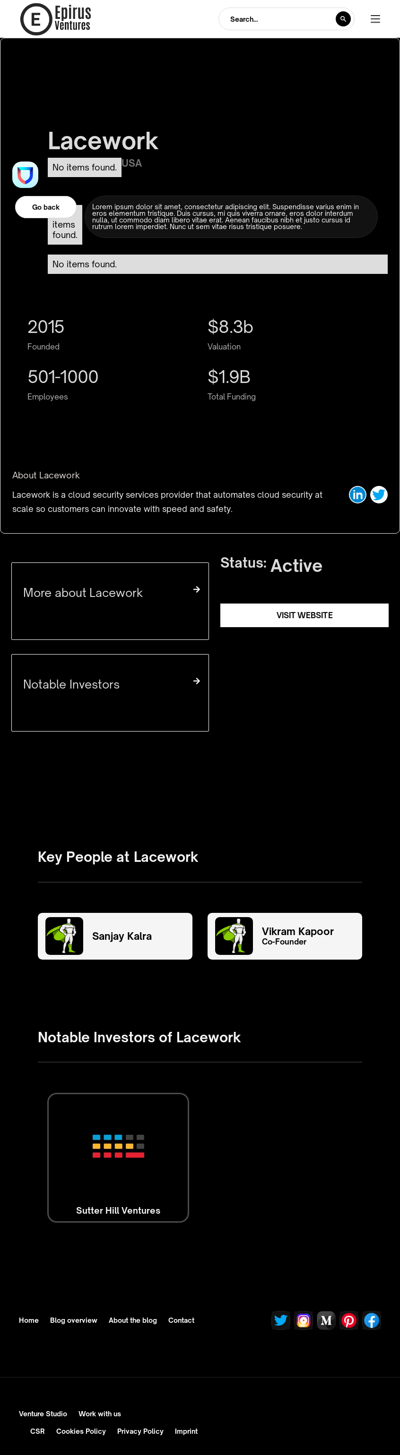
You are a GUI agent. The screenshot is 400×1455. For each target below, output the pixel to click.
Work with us (99, 1414)
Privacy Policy (140, 1431)
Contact (181, 1320)
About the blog (133, 1320)
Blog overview (73, 1320)
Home (29, 1320)
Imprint (186, 1431)
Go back (46, 207)
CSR (37, 1431)
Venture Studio (43, 1414)
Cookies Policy (81, 1431)
